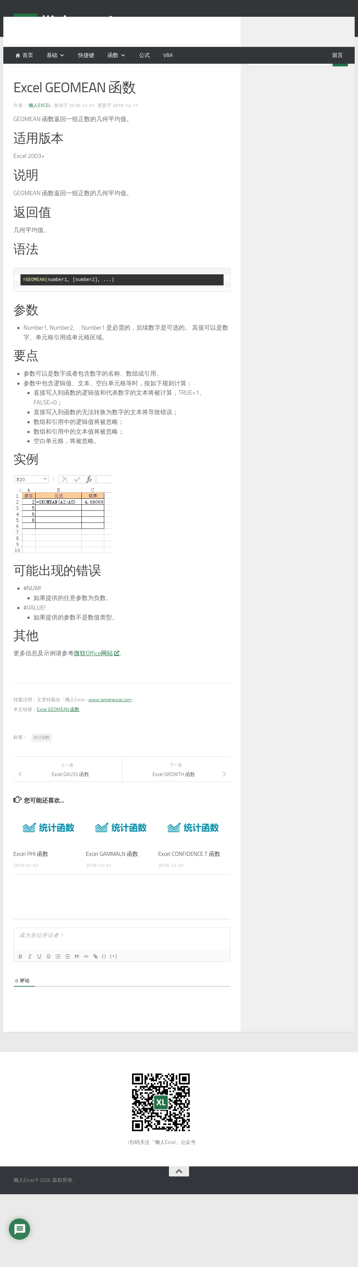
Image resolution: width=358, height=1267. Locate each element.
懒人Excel (39, 122)
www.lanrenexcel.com (110, 716)
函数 (113, 55)
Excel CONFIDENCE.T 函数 (189, 870)
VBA (168, 55)
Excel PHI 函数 (30, 870)
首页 (27, 55)
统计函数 (42, 754)
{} (104, 972)
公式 (144, 55)
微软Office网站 (96, 670)
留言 (337, 55)
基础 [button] (52, 55)
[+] (113, 972)
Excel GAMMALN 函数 (112, 870)
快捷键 (86, 55)
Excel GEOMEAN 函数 (58, 726)
